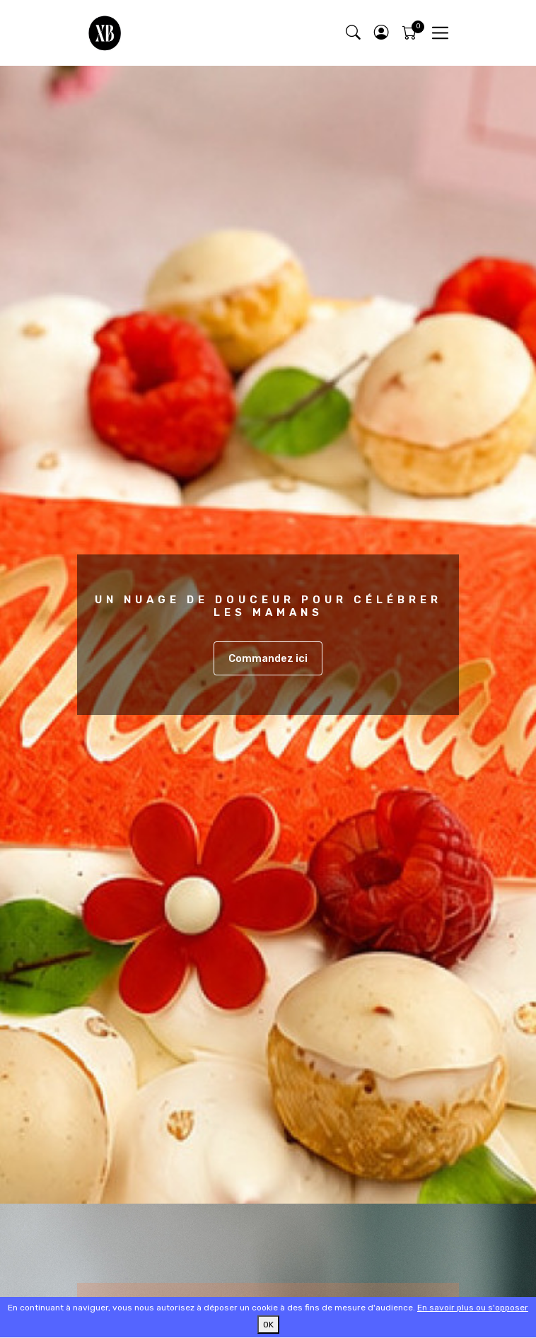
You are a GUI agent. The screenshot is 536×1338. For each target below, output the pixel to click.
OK (268, 1325)
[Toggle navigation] (440, 33)
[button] (381, 33)
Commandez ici (268, 658)
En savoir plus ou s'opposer (472, 1308)
